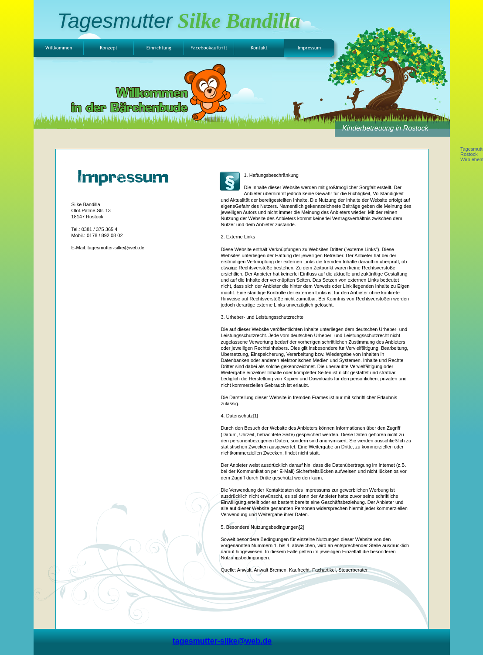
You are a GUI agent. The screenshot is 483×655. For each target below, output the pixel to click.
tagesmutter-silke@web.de (222, 641)
